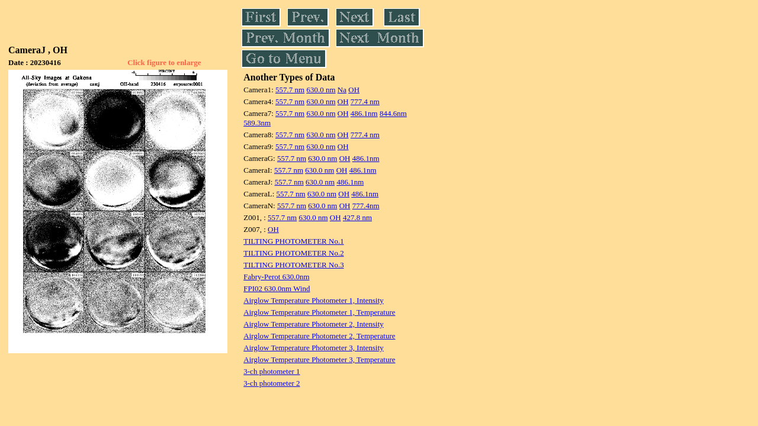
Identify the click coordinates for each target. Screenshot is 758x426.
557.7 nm (289, 89)
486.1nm (364, 113)
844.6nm (393, 113)
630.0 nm (320, 89)
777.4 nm (365, 101)
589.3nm (257, 122)
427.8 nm (357, 217)
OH (353, 89)
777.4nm (366, 205)
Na (342, 89)
